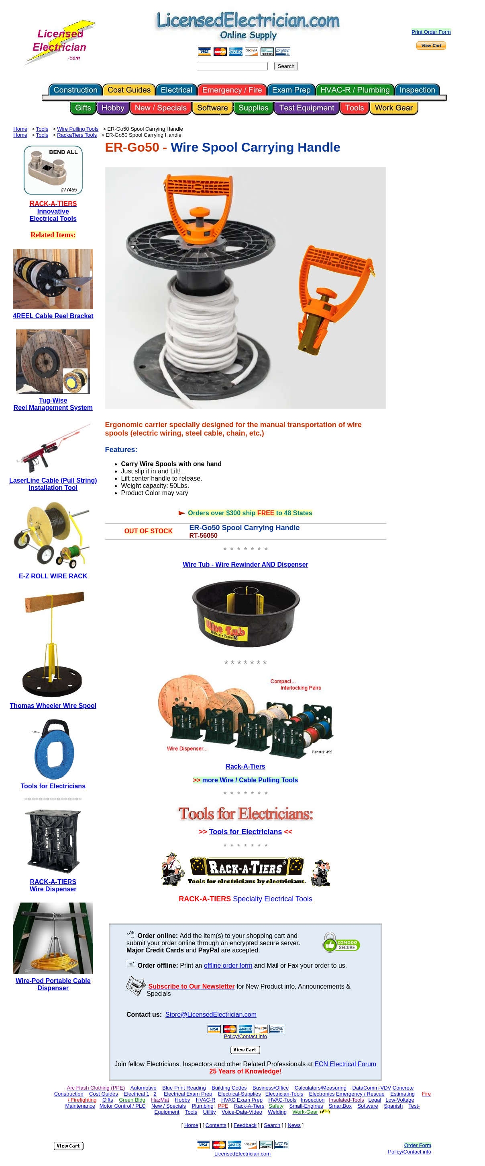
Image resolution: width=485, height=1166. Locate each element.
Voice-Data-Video (242, 1112)
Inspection (312, 1100)
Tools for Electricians (245, 832)
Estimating (402, 1094)
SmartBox (340, 1106)
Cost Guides (103, 1094)
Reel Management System (53, 407)
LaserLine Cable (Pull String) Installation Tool (53, 484)
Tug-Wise (53, 400)
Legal (375, 1100)
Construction (69, 1094)
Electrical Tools (53, 218)
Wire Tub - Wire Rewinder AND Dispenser (245, 564)
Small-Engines (306, 1106)
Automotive (143, 1088)
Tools (42, 129)
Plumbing (203, 1106)
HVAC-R (206, 1100)
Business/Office (271, 1088)
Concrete (403, 1088)
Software (367, 1106)
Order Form (417, 1145)
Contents (216, 1125)
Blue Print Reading (184, 1088)
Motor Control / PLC (123, 1106)
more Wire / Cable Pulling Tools (250, 780)
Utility (209, 1112)
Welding (277, 1112)
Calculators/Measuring (320, 1088)
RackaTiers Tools (77, 135)
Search (272, 1125)
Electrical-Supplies (239, 1094)
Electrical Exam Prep (188, 1094)
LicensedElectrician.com (242, 1154)
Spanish (393, 1106)
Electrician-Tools (284, 1094)
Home (20, 129)
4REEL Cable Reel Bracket (53, 316)
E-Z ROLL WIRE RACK (53, 576)
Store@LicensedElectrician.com (211, 1014)
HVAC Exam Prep (242, 1100)
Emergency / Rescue (360, 1094)
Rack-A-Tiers (245, 766)
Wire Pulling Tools (77, 129)
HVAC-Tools (283, 1100)
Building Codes (229, 1088)
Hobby (182, 1100)
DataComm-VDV (371, 1088)
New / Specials (168, 1106)
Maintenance (80, 1106)
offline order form (228, 965)
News (294, 1125)
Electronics (322, 1094)
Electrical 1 (136, 1094)
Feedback (245, 1125)
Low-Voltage (399, 1100)
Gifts (107, 1100)
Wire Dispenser (53, 889)
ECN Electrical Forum (345, 1064)
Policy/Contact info (409, 1152)
